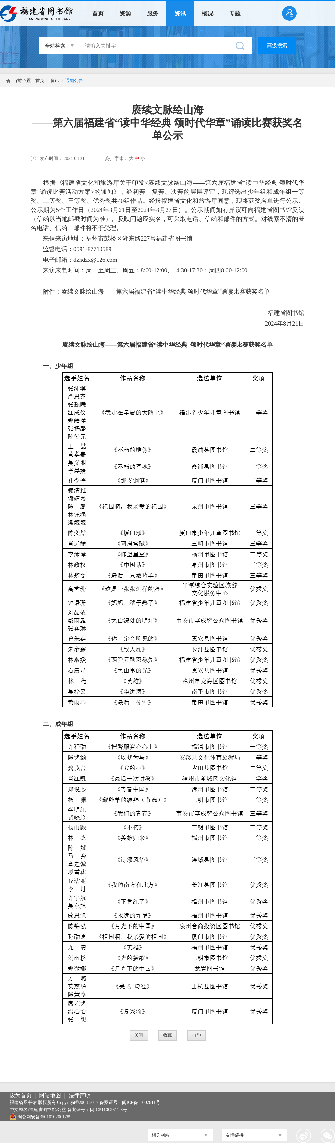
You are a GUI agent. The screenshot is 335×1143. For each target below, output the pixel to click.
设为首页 (21, 1095)
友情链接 (234, 1135)
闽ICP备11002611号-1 (143, 1102)
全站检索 (55, 46)
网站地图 (50, 1095)
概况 (207, 13)
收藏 (167, 1035)
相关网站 (160, 1135)
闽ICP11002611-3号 (108, 1109)
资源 (125, 13)
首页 (98, 13)
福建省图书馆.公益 (47, 1109)
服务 (152, 13)
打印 (196, 1035)
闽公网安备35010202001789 (44, 1116)
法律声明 (80, 1095)
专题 (235, 13)
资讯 (180, 13)
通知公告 (74, 80)
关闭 (138, 1035)
